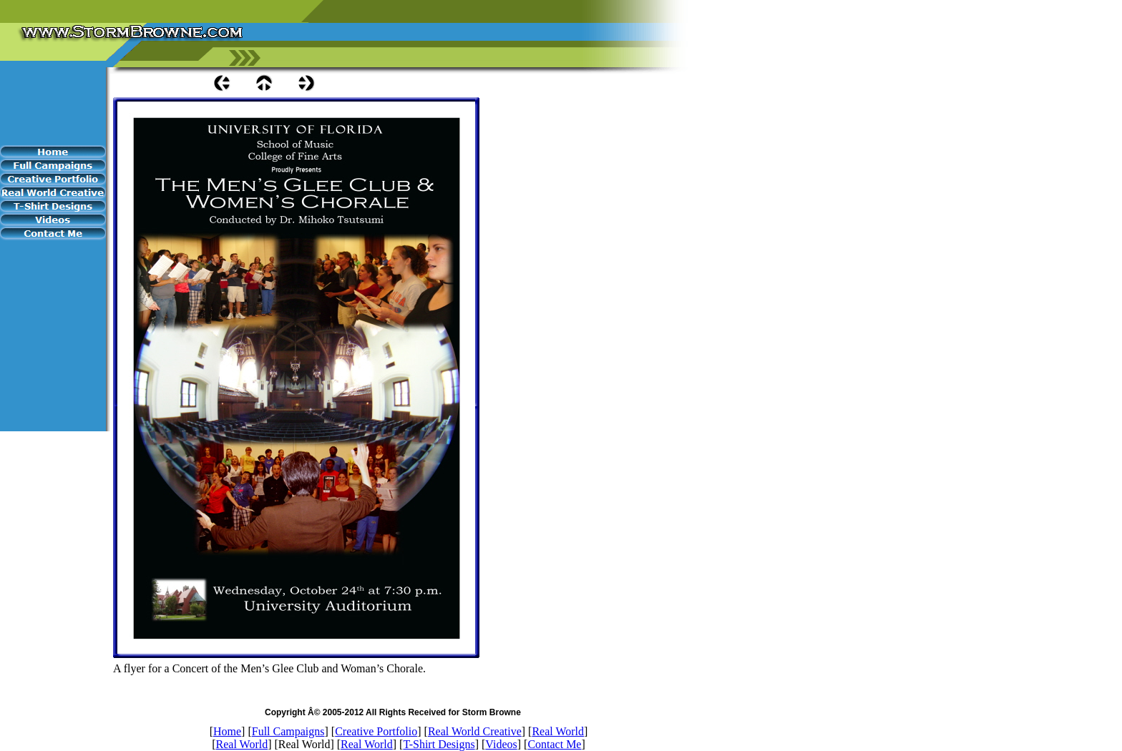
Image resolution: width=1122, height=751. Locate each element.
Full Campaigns (288, 731)
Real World (558, 731)
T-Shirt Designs (438, 744)
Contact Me (554, 744)
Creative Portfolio (376, 731)
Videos (501, 744)
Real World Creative (475, 731)
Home (227, 731)
